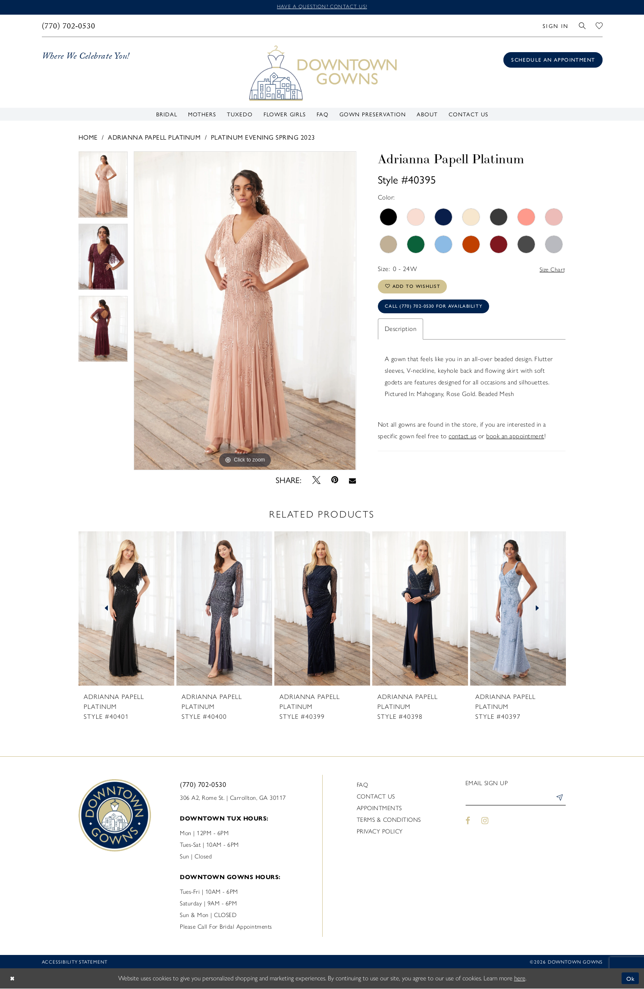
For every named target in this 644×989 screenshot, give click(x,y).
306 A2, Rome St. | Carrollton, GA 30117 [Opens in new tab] (233, 798)
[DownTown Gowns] (322, 73)
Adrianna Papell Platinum (154, 137)
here (519, 979)
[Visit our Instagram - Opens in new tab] (485, 822)
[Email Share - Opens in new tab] (352, 480)
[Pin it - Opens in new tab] (334, 480)
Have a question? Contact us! (322, 7)
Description (401, 335)
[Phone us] (68, 26)
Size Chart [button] (551, 270)
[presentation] (126, 609)
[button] (556, 26)
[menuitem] (68, 26)
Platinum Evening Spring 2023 (263, 137)
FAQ (362, 785)
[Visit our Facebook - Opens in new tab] (468, 822)
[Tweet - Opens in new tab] (316, 480)
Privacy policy (380, 832)
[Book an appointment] (553, 61)
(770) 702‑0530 (203, 784)
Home (88, 137)
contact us (462, 442)
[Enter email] (515, 799)
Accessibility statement (74, 962)
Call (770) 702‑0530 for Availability (441, 312)
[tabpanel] (103, 188)
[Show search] (582, 26)
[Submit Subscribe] (559, 799)
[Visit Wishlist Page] (599, 26)
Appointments (379, 808)
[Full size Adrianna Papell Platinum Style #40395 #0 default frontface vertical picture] (244, 311)
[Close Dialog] (13, 978)
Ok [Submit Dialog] (630, 979)
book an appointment (515, 442)
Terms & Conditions (389, 820)
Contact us (376, 797)
